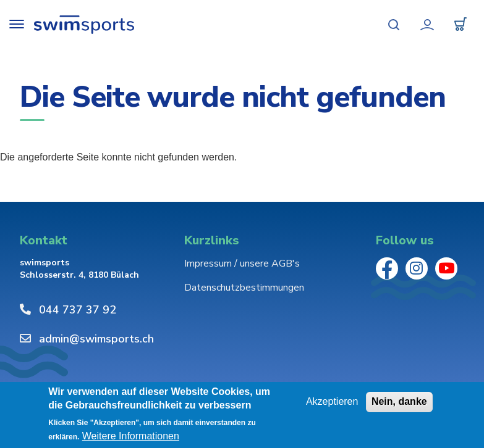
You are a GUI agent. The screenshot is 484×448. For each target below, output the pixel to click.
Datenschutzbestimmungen (244, 287)
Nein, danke (399, 401)
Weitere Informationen (130, 436)
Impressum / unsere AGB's (242, 263)
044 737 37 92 (77, 309)
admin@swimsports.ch (96, 338)
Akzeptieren (332, 401)
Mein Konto (427, 24)
